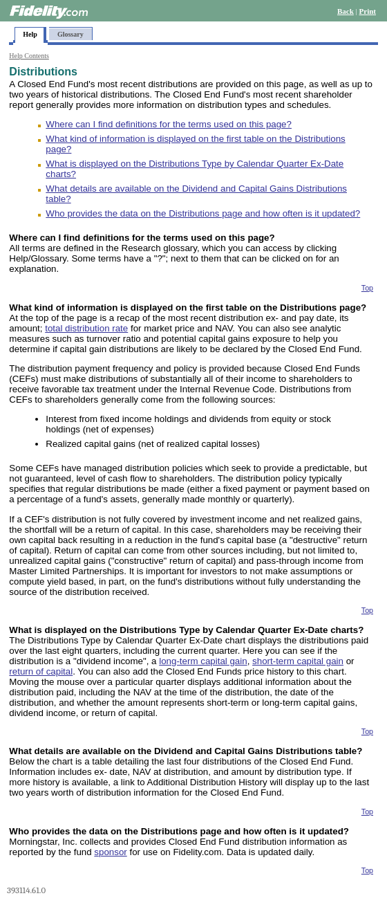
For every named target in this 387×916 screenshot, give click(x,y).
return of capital (41, 671)
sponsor (110, 852)
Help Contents (29, 55)
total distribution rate (86, 328)
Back (345, 11)
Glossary (70, 34)
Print (367, 11)
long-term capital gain (203, 661)
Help (30, 34)
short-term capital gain (297, 661)
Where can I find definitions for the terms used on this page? (169, 124)
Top (367, 288)
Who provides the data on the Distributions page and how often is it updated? (203, 213)
